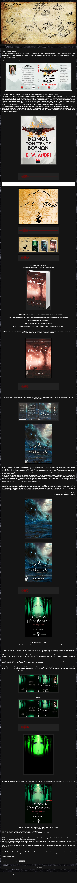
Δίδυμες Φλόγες (11, 4)
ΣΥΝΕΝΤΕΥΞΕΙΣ (47, 45)
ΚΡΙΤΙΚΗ (64, 45)
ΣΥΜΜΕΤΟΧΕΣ (39, 45)
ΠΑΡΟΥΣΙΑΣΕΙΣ (32, 45)
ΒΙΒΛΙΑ (26, 45)
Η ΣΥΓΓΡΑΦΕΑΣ (20, 45)
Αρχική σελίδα (5, 45)
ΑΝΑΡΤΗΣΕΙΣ (12, 45)
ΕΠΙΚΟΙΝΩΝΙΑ (70, 45)
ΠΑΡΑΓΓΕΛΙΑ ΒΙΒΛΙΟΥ (56, 45)
